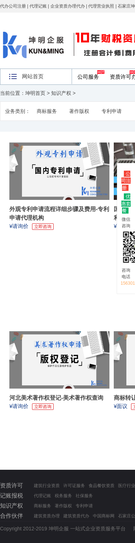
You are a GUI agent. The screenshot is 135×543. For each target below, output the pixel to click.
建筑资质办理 (47, 515)
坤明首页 (35, 93)
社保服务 (84, 495)
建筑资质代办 (76, 515)
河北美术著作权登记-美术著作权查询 (56, 398)
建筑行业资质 (47, 485)
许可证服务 (74, 485)
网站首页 (33, 76)
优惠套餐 (126, 203)
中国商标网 (103, 515)
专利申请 (112, 111)
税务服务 (63, 495)
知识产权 (61, 93)
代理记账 (42, 495)
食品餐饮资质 (101, 485)
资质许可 (11, 485)
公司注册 (126, 181)
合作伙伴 (11, 516)
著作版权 (79, 111)
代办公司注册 (13, 6)
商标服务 (47, 111)
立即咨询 (42, 226)
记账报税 (11, 495)
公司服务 (88, 77)
